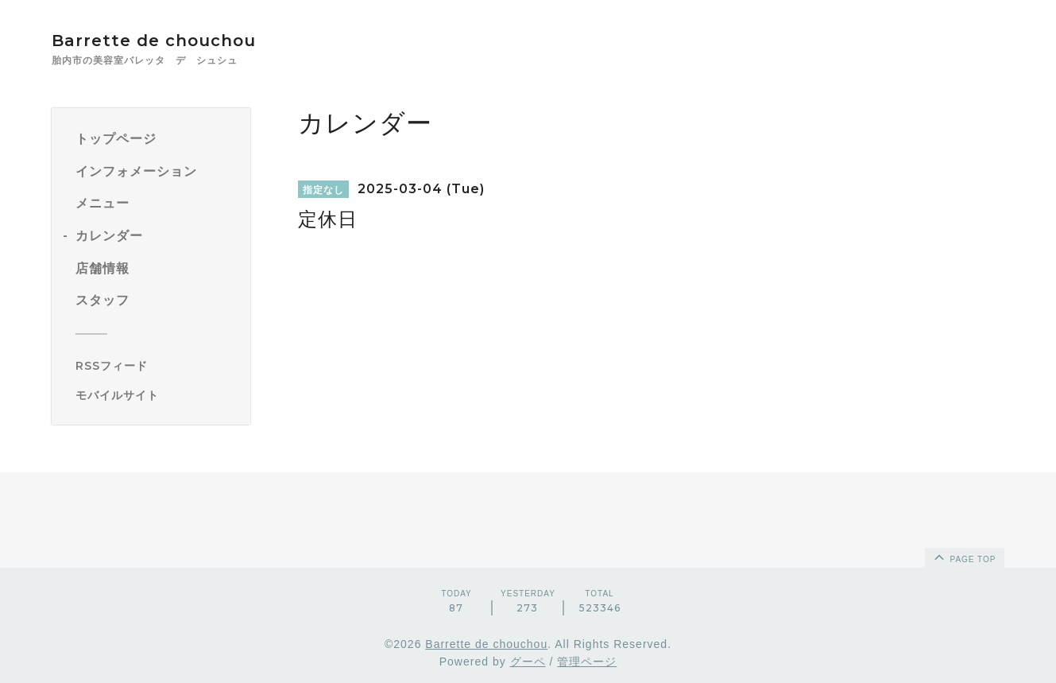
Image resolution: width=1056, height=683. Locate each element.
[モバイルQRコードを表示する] (156, 395)
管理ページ (587, 661)
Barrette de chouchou (170, 40)
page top (963, 557)
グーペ (528, 661)
